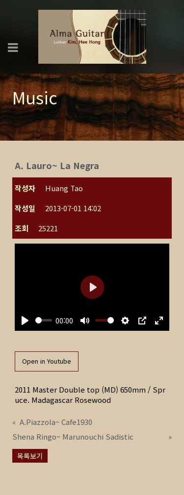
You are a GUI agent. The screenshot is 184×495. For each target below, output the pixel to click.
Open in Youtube (46, 361)
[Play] (25, 320)
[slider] (43, 320)
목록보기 (30, 456)
